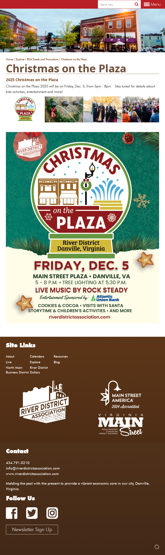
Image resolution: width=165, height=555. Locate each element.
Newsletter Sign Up (32, 529)
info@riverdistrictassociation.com (33, 468)
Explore (20, 59)
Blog (57, 362)
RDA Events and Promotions (42, 59)
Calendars (37, 356)
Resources (61, 356)
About (10, 356)
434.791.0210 (17, 463)
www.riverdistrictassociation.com (32, 474)
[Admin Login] (150, 546)
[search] (115, 4)
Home (9, 59)
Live (9, 362)
